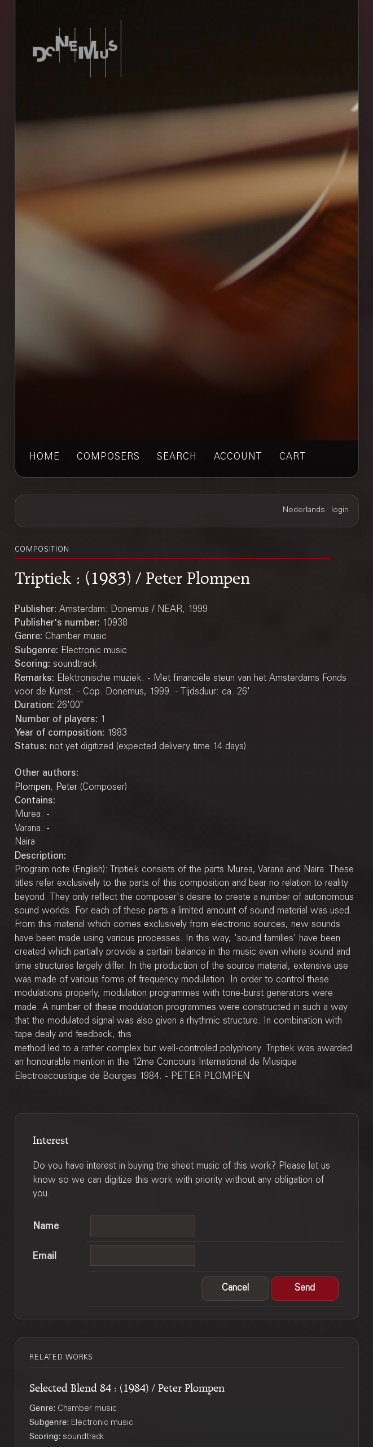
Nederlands (304, 510)
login (340, 510)
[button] (235, 1288)
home (44, 457)
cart (292, 457)
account (238, 457)
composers (108, 457)
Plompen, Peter (46, 787)
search (177, 457)
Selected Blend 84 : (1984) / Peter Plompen (127, 1386)
